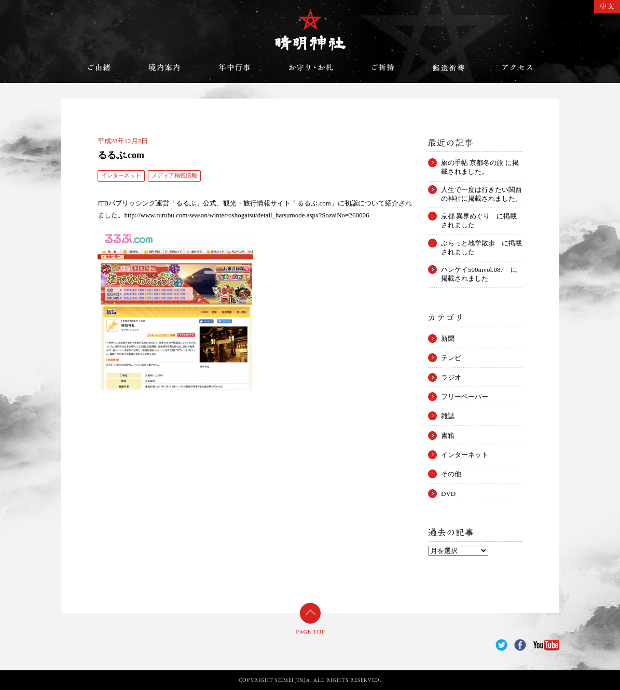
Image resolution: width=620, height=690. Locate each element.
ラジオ (451, 377)
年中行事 (234, 67)
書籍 (447, 435)
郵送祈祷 (448, 67)
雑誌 (447, 416)
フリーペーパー (464, 397)
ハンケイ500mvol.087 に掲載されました (479, 270)
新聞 (447, 338)
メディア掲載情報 (174, 175)
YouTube (546, 645)
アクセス (517, 67)
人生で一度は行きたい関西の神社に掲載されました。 (481, 190)
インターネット (121, 175)
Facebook (520, 645)
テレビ (451, 358)
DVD (448, 494)
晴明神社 (310, 29)
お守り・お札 (311, 67)
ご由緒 (99, 67)
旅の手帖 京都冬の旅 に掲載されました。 (480, 163)
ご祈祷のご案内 (382, 67)
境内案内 (164, 67)
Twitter (501, 645)
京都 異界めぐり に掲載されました (479, 216)
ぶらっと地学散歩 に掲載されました (481, 243)
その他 (451, 474)
